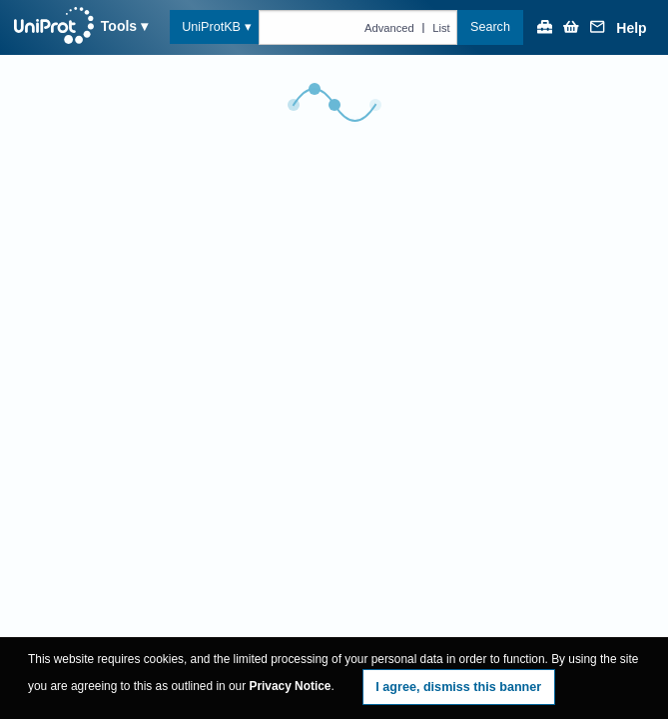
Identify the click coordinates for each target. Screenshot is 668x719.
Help (631, 28)
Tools (119, 26)
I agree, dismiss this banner (458, 687)
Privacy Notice (290, 686)
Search (490, 27)
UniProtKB (211, 27)
